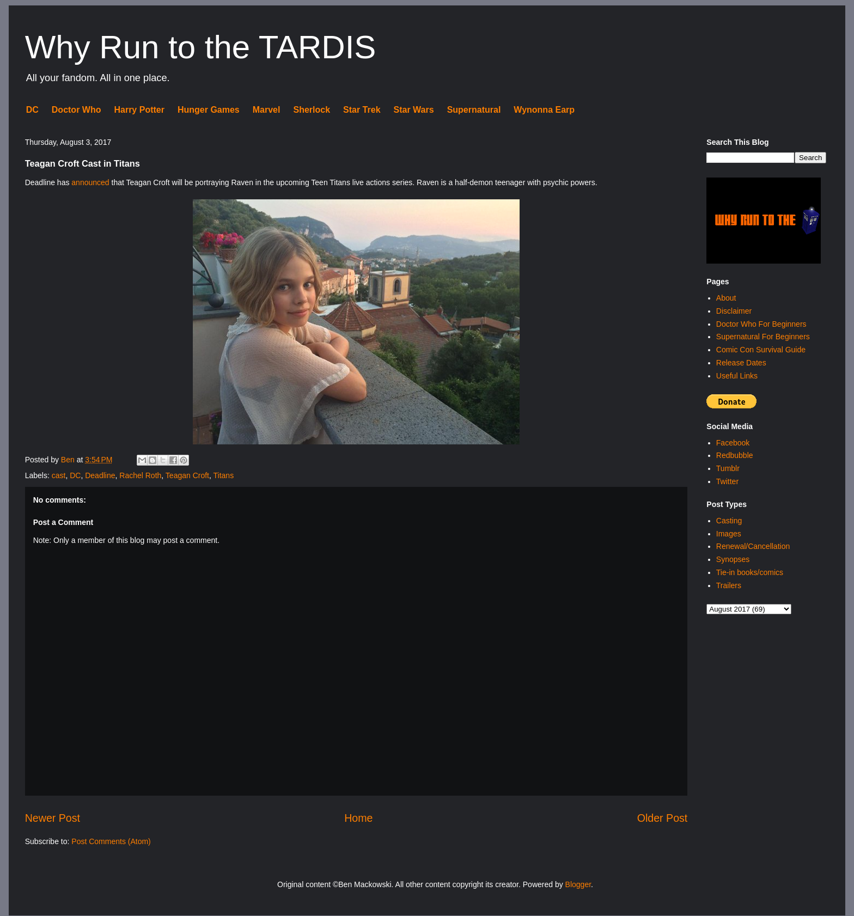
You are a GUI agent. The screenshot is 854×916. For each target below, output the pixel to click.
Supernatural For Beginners (763, 336)
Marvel (266, 109)
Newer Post (52, 818)
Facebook (732, 442)
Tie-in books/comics (749, 572)
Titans (223, 475)
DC (32, 109)
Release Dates (741, 362)
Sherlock (311, 109)
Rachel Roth (140, 475)
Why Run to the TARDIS (200, 47)
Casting (729, 520)
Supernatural (474, 109)
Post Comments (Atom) (110, 841)
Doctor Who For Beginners (761, 324)
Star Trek (361, 109)
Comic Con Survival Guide (761, 349)
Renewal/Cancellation (753, 546)
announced (90, 182)
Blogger (578, 884)
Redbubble (734, 455)
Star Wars (414, 109)
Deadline (100, 475)
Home (358, 818)
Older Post (662, 818)
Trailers (728, 585)
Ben (69, 459)
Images (728, 533)
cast (59, 475)
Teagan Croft (187, 475)
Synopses (732, 559)
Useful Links (737, 375)
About (726, 298)
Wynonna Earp (544, 109)
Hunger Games (209, 109)
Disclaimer (734, 311)
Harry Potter (139, 109)
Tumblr (728, 468)
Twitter (727, 481)
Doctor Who (76, 109)
